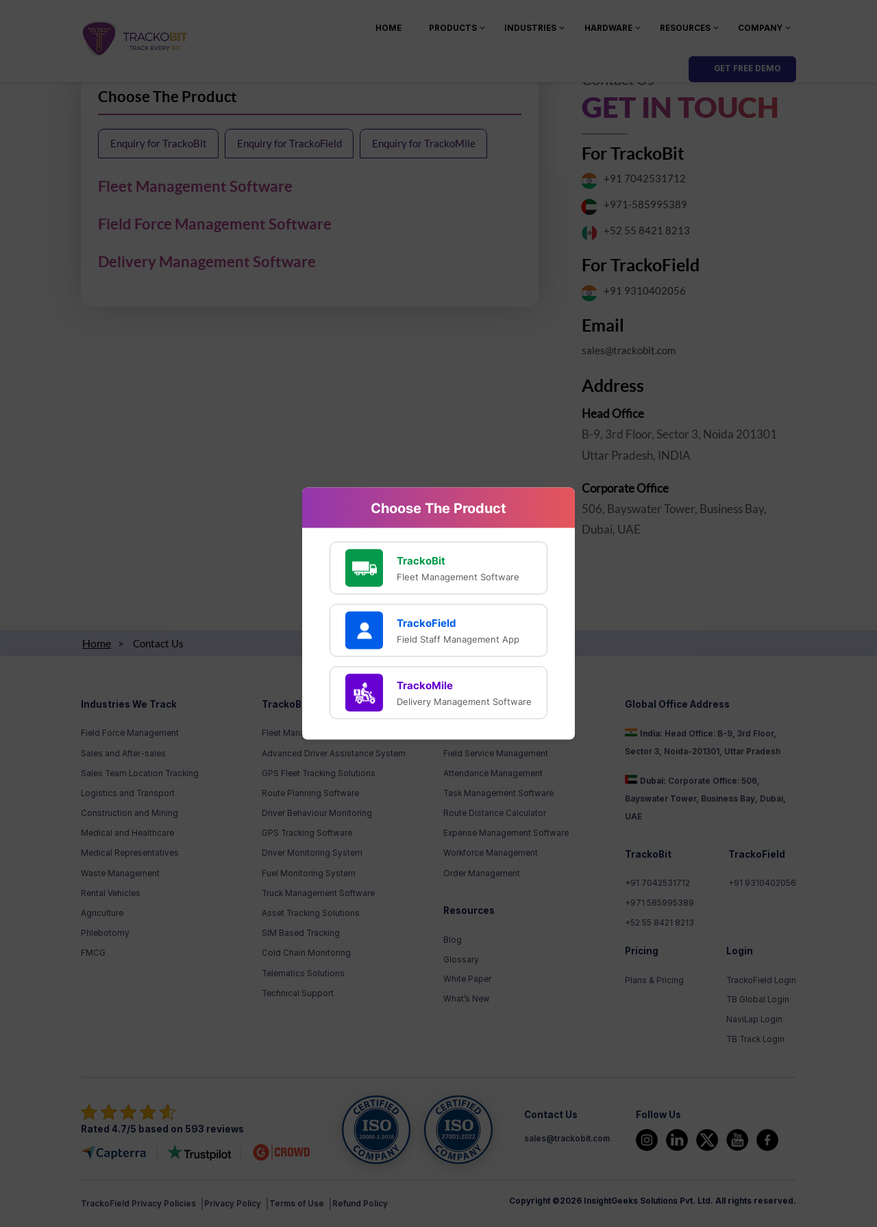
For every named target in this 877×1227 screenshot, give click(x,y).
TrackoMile (425, 684)
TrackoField (426, 622)
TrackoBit (421, 560)
